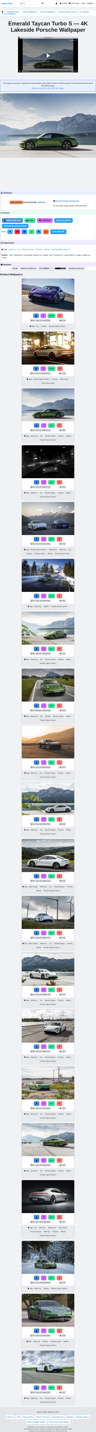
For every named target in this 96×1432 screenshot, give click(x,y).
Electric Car (38, 255)
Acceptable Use (57, 1417)
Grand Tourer (62, 1228)
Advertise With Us (82, 1417)
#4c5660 (63, 268)
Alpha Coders (7, 4)
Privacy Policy (28, 1417)
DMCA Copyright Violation (36, 1422)
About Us (10, 1417)
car (19, 249)
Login (83, 3)
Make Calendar (63, 220)
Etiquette (69, 1417)
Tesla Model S (69, 255)
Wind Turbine (33, 887)
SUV (11, 255)
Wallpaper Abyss (13, 12)
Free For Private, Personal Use (67, 201)
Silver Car (42, 1228)
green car (12, 249)
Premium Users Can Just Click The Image (48, 88)
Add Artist (16, 202)
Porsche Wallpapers (48, 12)
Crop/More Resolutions (15, 226)
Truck (3, 258)
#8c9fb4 (46, 268)
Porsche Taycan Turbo (62, 553)
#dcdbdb (52, 268)
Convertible (28, 255)
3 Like (30, 220)
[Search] (42, 3)
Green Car (34, 436)
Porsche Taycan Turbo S (61, 249)
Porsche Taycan (28, 249)
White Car (34, 493)
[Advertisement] (48, 174)
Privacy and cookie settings (59, 1422)
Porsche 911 (58, 255)
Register (90, 3)
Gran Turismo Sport (48, 383)
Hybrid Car (85, 255)
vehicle (47, 249)
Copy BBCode (58, 232)
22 (52, 369)
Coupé (78, 255)
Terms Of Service (42, 1417)
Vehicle (68, 436)
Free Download (12, 220)
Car (37, 326)
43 (52, 316)
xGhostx (41, 202)
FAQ (18, 1417)
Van (51, 255)
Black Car (34, 773)
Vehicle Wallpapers (30, 12)
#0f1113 (58, 268)
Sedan (45, 255)
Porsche (39, 249)
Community (74, 3)
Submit (63, 3)
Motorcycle (18, 255)
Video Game (64, 379)
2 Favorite (45, 220)
